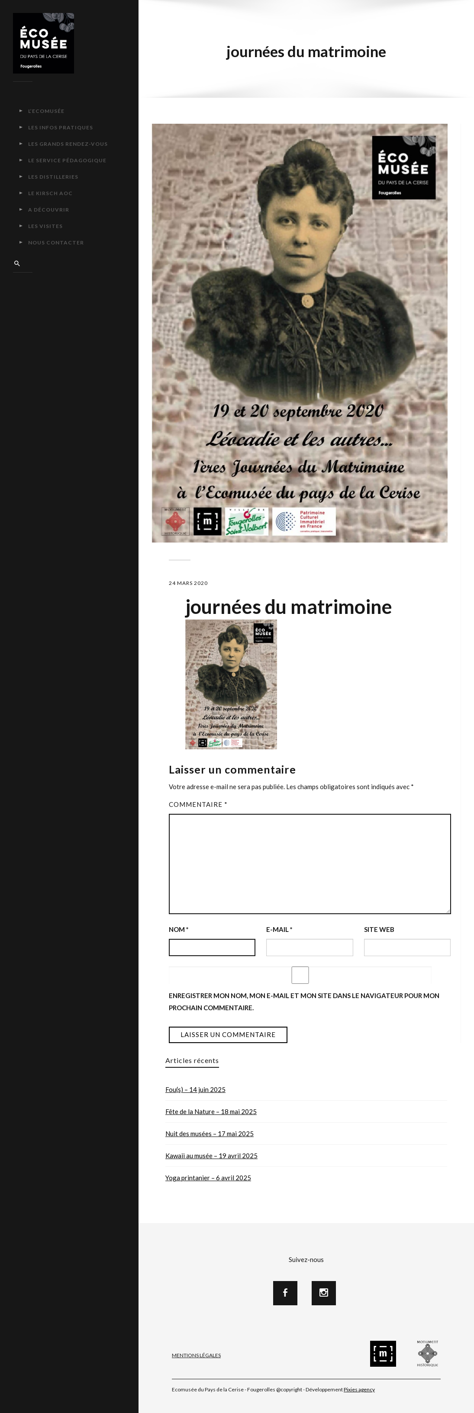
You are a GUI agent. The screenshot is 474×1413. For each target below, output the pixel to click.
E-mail (279, 929)
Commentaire (198, 804)
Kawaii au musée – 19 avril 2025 (211, 1155)
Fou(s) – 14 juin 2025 (195, 1089)
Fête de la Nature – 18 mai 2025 (211, 1111)
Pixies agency (359, 1389)
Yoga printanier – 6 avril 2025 (208, 1178)
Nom (179, 929)
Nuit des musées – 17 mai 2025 (209, 1133)
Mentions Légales (196, 1355)
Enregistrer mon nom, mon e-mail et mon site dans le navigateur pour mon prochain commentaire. (304, 1002)
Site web (379, 929)
